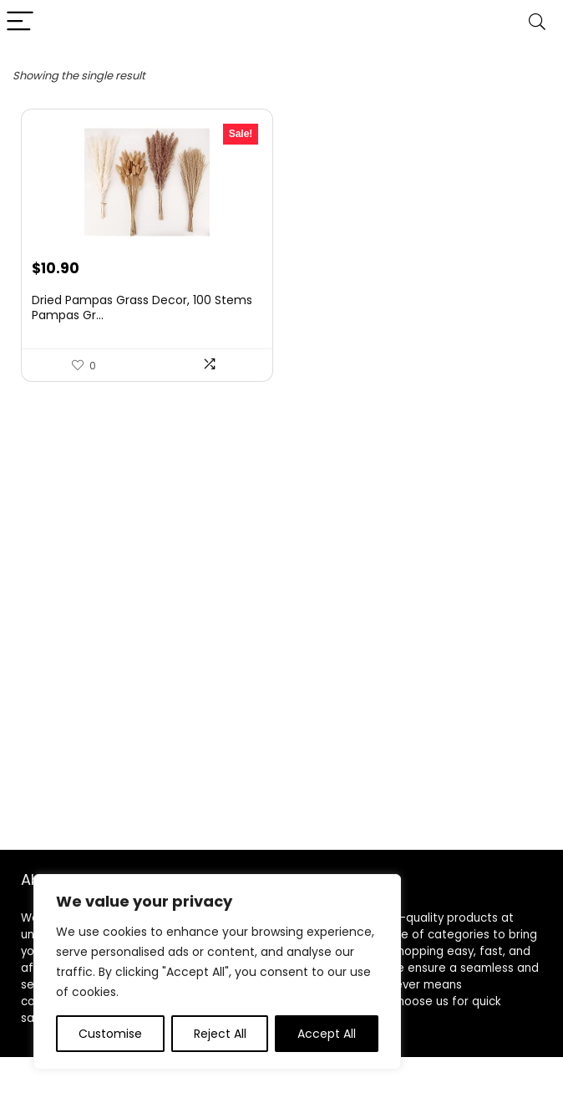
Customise (110, 1033)
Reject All (220, 1033)
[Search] (537, 22)
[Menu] (20, 22)
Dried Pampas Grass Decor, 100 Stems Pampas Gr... (142, 307)
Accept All (326, 1033)
